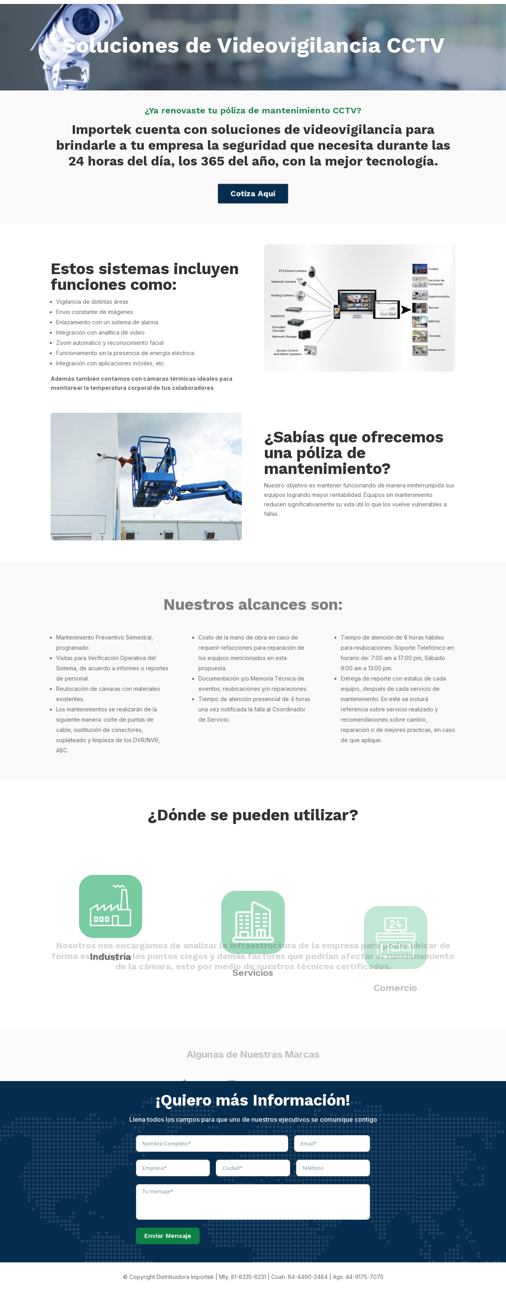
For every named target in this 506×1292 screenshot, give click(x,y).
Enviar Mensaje (167, 1235)
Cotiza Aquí (253, 200)
